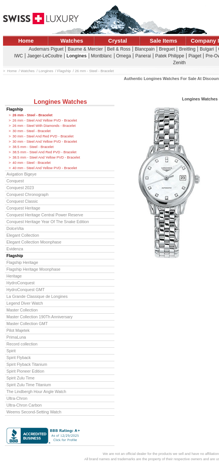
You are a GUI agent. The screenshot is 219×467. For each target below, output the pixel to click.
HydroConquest (20, 283)
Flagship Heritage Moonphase (33, 269)
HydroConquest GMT (25, 289)
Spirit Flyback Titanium (26, 364)
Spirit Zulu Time (20, 378)
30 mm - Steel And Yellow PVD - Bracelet (44, 141)
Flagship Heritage (22, 262)
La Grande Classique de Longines (37, 296)
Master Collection (22, 310)
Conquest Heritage (23, 208)
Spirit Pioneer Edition (25, 371)
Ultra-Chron (16, 398)
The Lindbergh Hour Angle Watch (36, 391)
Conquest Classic (22, 201)
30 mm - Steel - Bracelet (31, 131)
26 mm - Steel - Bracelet (32, 115)
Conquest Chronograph (27, 194)
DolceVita (15, 228)
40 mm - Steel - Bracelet (31, 163)
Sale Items (163, 41)
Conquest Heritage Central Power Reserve (44, 215)
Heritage (14, 276)
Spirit (10, 350)
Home (26, 41)
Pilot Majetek (17, 330)
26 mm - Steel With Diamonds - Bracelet (44, 126)
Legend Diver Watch (24, 303)
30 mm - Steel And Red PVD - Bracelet (43, 136)
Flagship (14, 109)
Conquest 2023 (20, 187)
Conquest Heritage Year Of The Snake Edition (47, 221)
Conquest (15, 181)
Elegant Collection (22, 235)
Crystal (117, 41)
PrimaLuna (16, 337)
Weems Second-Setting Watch (33, 412)
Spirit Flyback (18, 357)
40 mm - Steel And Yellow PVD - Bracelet (44, 168)
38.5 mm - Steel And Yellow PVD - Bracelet (46, 157)
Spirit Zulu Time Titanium (28, 384)
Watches (71, 41)
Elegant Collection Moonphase (33, 242)
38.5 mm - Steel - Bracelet (33, 147)
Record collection (21, 344)
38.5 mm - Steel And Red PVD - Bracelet (44, 152)
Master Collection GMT (27, 323)
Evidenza (14, 249)
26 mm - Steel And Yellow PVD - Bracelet (44, 120)
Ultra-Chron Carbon (24, 405)
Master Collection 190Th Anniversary (39, 316)
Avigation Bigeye (21, 174)
